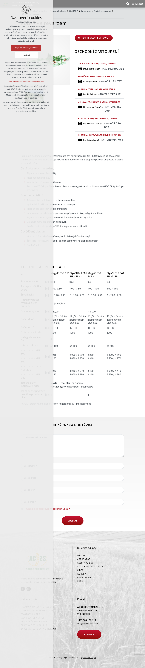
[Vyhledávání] (127, 3)
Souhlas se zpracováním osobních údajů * (48, 508)
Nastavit (22, 55)
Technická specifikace (95, 38)
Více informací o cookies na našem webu (22, 82)
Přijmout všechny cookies (22, 48)
